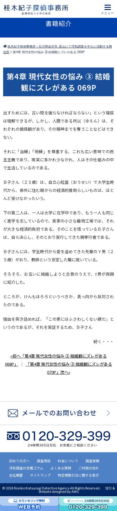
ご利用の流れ (88, 467)
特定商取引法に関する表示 (78, 475)
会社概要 (16, 475)
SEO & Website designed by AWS (77, 489)
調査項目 (44, 460)
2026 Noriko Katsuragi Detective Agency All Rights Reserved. (53, 487)
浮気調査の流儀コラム (26, 467)
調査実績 (92, 460)
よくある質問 (61, 467)
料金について (68, 460)
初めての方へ (19, 460)
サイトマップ (40, 475)
